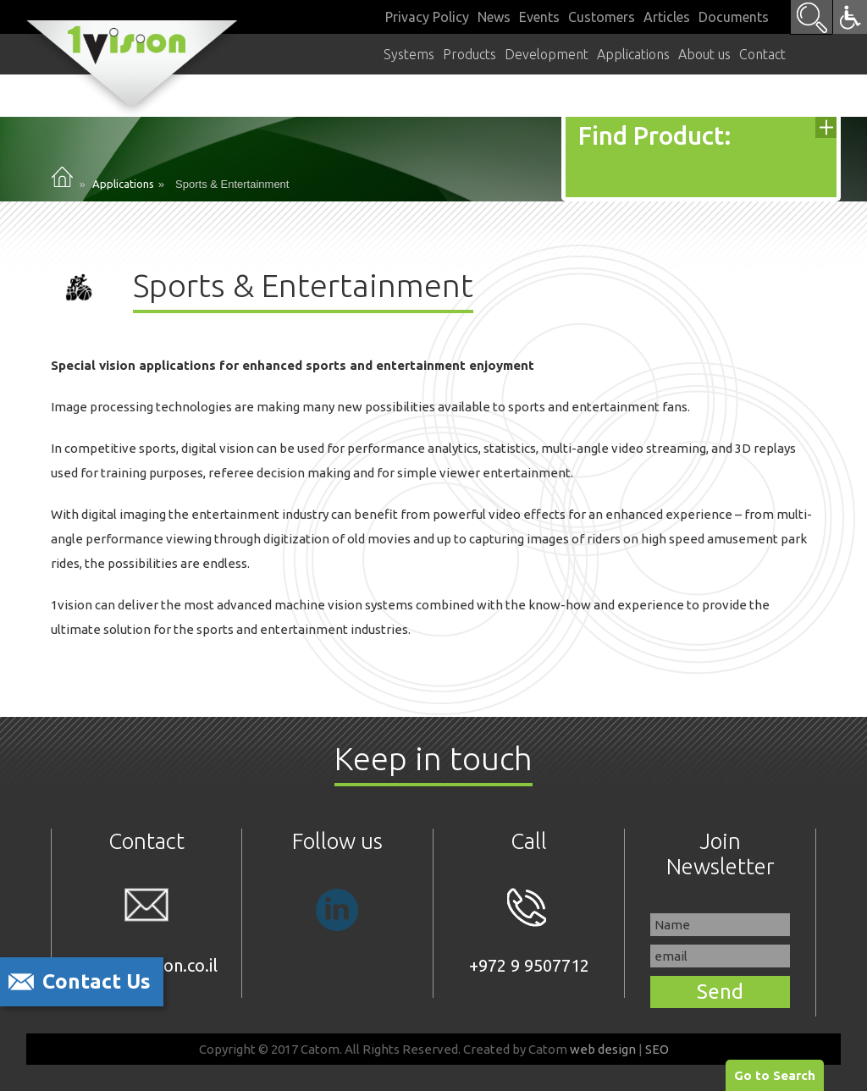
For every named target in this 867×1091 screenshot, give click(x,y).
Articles (666, 17)
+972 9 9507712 (529, 931)
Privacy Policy (427, 17)
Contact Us (96, 981)
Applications (123, 184)
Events (539, 17)
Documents (734, 17)
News (494, 17)
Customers (601, 17)
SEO (657, 1049)
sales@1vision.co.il (146, 931)
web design (603, 1049)
